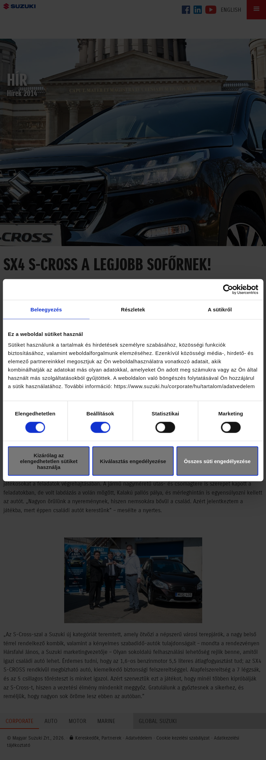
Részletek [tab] (133, 309)
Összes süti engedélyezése (217, 461)
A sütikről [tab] (220, 309)
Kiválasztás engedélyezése (133, 461)
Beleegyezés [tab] (46, 309)
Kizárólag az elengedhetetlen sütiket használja (49, 461)
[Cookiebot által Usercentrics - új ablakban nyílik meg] (228, 289)
